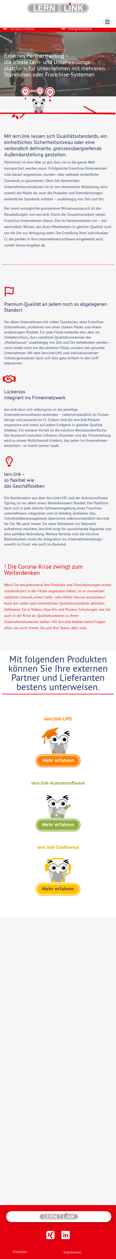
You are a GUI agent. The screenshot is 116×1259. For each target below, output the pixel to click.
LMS (58, 356)
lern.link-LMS (57, 501)
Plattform (100, 506)
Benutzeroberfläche (90, 433)
